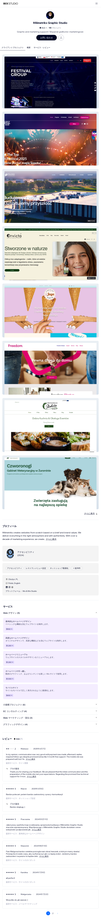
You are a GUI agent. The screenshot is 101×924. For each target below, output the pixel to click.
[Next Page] (58, 913)
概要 (29, 47)
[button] (50, 81)
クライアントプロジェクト (13, 47)
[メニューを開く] (96, 3)
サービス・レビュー (42, 47)
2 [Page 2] (52, 913)
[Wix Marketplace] (10, 3)
